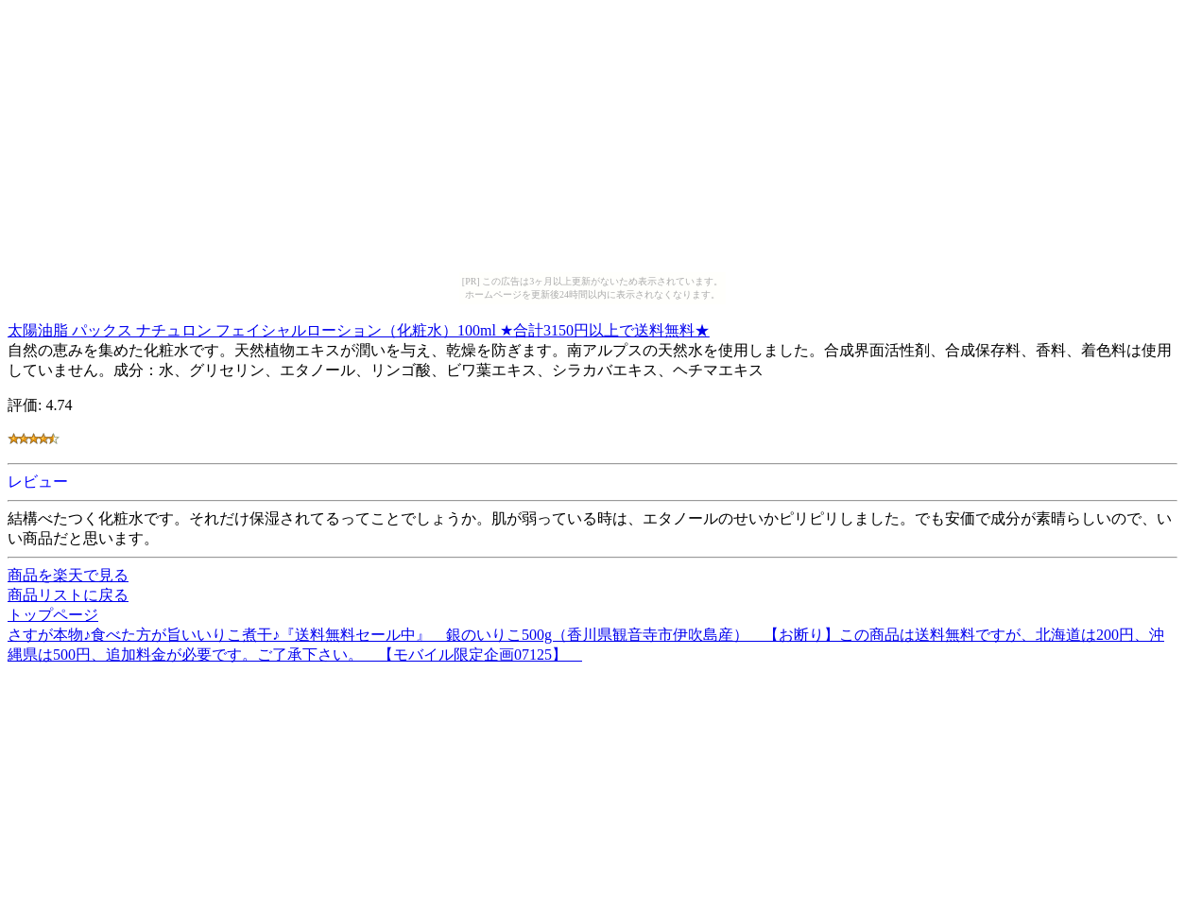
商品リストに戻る (68, 595)
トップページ (53, 615)
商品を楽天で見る (68, 575)
